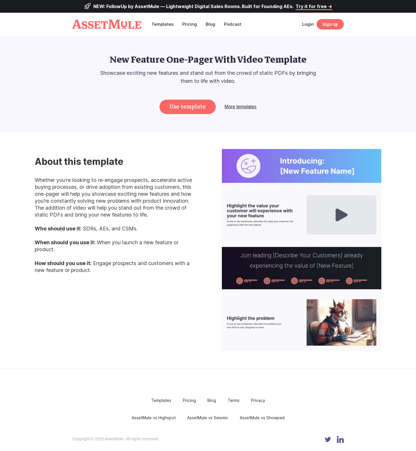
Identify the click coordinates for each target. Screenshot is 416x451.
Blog (210, 24)
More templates (240, 106)
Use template (188, 106)
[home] (109, 24)
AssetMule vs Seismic (207, 417)
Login (308, 24)
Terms (233, 400)
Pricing (189, 24)
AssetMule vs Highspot (154, 417)
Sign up (330, 24)
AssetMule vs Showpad (262, 417)
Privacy (258, 400)
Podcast (232, 24)
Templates (162, 24)
